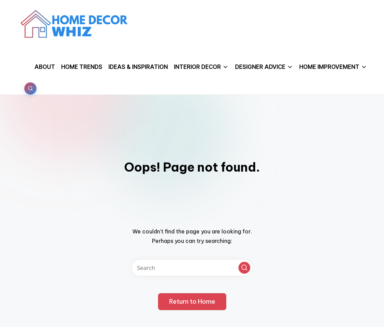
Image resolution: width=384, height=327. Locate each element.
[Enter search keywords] (192, 267)
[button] (244, 268)
